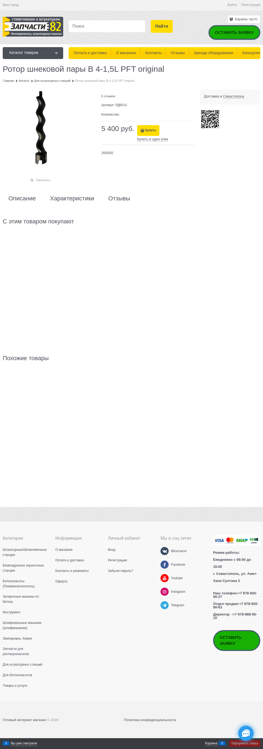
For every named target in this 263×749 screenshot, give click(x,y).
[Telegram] (165, 605)
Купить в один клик (152, 139)
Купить (150, 130)
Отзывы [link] (119, 198)
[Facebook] (165, 565)
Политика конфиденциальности (150, 720)
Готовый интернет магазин (24, 720)
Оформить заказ (245, 743)
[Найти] (162, 26)
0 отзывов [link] (108, 96)
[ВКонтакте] (165, 551)
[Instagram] (165, 592)
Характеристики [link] (72, 198)
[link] (233, 96)
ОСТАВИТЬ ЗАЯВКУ (234, 32)
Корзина (211, 743)
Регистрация (250, 5)
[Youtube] (165, 578)
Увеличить (43, 180)
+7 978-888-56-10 (235, 616)
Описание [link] (22, 198)
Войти (232, 5)
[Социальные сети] (246, 733)
